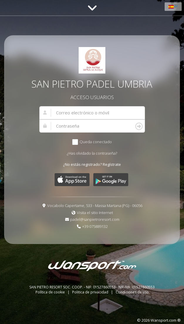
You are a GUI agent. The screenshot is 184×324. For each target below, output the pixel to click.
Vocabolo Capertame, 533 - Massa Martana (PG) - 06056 (94, 205)
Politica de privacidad (90, 292)
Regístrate (112, 164)
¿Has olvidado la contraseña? (92, 153)
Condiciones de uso (132, 292)
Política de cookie (51, 292)
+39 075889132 (95, 226)
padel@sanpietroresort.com (94, 219)
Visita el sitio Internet (95, 212)
